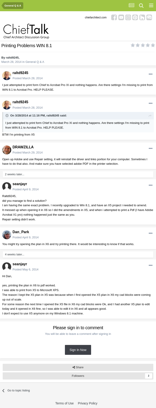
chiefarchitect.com (96, 17)
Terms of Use (64, 403)
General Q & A (35, 62)
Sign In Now (78, 350)
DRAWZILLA (23, 147)
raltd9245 (12, 57)
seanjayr (20, 184)
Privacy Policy (87, 403)
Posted (28, 78)
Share (78, 367)
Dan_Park (21, 232)
